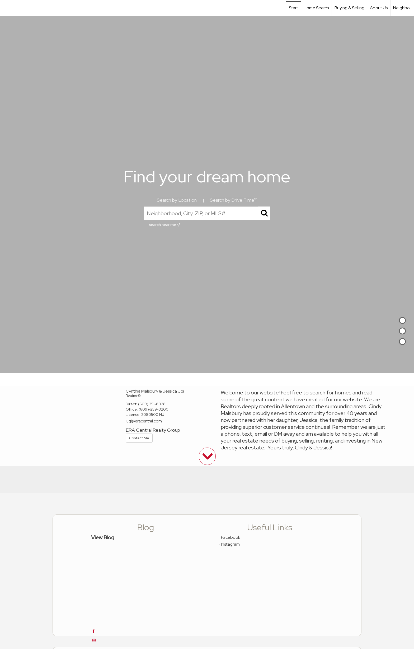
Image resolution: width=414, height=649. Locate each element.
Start (293, 8)
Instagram (230, 544)
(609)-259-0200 (153, 409)
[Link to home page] (7, 8)
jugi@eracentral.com (144, 421)
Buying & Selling (349, 8)
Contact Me (139, 438)
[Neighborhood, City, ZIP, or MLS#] (207, 213)
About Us (379, 8)
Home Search (316, 8)
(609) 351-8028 (152, 404)
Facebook (230, 537)
